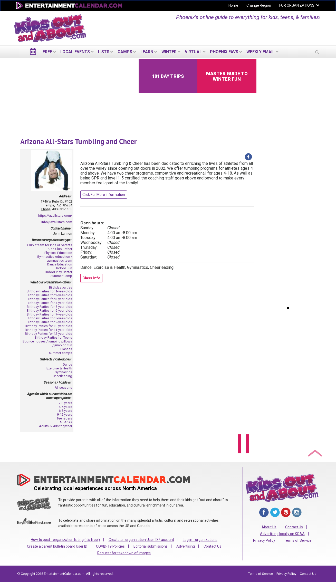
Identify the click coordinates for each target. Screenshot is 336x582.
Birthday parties (60, 287)
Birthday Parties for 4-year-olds (49, 303)
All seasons (63, 387)
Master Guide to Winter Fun (227, 76)
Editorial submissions (150, 546)
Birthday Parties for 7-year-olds (49, 314)
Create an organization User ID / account (141, 540)
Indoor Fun (64, 268)
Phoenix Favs (224, 51)
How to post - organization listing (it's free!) (65, 540)
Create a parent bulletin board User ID (57, 546)
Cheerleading (62, 376)
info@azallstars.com (56, 222)
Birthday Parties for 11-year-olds (48, 330)
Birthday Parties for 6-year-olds (49, 310)
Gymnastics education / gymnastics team (54, 258)
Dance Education (59, 264)
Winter (169, 51)
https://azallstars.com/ (55, 215)
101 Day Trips (168, 76)
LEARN (146, 51)
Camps (125, 51)
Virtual (193, 51)
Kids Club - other (60, 249)
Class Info (91, 278)
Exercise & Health (59, 368)
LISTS (103, 51)
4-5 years (65, 407)
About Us (269, 527)
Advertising (185, 546)
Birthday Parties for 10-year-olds (48, 326)
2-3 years (65, 403)
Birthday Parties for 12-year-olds (48, 334)
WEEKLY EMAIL (260, 51)
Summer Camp (61, 276)
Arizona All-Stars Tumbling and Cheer (78, 141)
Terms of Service (298, 540)
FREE (47, 51)
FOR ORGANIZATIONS (296, 5)
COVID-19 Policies (110, 546)
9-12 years (64, 414)
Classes (66, 349)
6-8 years (65, 411)
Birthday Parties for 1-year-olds (49, 291)
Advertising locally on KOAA (282, 534)
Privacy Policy (264, 540)
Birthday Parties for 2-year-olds (49, 295)
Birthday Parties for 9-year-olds (49, 322)
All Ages (66, 422)
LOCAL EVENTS (75, 51)
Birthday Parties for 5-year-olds (49, 307)
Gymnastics (63, 372)
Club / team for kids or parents (49, 245)
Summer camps (60, 353)
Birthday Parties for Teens (53, 337)
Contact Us (212, 546)
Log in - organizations (200, 540)
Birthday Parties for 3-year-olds (49, 299)
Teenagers (64, 418)
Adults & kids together (55, 426)
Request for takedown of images (124, 553)
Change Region (258, 5)
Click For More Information (103, 195)
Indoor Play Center (58, 272)
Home (233, 5)
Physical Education (58, 253)
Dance (67, 364)
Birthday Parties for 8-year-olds (49, 318)
